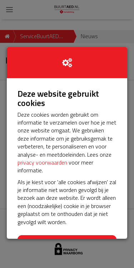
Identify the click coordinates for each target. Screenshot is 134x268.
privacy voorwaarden (42, 162)
